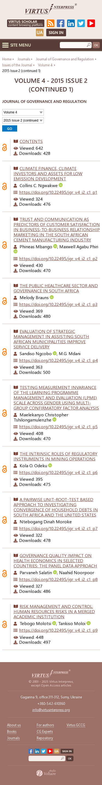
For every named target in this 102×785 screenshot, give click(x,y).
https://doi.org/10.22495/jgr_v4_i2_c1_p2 (58, 258)
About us (14, 724)
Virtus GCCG (76, 724)
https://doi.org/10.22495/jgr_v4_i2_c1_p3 (58, 304)
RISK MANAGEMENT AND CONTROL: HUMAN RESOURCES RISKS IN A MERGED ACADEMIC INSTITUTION (54, 611)
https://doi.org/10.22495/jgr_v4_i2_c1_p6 (58, 472)
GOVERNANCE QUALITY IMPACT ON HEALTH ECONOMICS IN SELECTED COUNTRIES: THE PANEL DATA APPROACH (55, 560)
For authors (45, 724)
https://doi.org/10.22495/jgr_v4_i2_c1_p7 (58, 528)
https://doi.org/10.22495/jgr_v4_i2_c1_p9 (58, 630)
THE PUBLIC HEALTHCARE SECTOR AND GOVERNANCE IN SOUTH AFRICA (56, 288)
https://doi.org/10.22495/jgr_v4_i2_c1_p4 (58, 360)
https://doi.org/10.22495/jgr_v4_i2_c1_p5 (58, 426)
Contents (31, 141)
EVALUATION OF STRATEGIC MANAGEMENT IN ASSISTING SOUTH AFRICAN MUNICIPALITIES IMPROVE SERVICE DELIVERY (51, 338)
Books (11, 731)
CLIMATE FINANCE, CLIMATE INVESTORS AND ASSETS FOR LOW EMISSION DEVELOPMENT (48, 173)
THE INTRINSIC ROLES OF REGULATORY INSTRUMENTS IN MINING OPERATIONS (55, 456)
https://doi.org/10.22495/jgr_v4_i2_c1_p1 (58, 192)
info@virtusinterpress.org (51, 709)
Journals (13, 737)
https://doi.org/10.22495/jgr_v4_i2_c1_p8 (58, 579)
